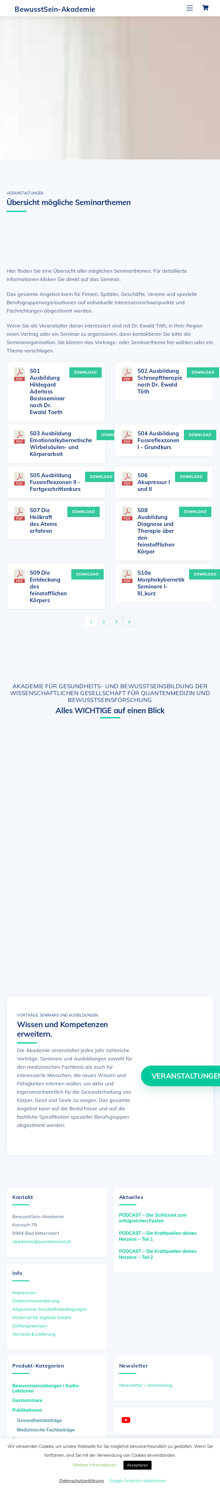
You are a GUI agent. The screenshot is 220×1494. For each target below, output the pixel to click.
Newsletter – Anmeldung (145, 1383)
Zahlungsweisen (29, 1324)
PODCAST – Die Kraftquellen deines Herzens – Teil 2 (158, 1252)
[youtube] (127, 1417)
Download (85, 372)
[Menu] (189, 8)
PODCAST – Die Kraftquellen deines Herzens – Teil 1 (158, 1234)
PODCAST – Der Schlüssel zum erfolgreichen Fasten (153, 1216)
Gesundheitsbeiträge (39, 1418)
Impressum (24, 1290)
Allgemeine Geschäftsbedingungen (49, 1307)
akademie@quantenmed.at (41, 1239)
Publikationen (27, 1408)
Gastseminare (27, 1398)
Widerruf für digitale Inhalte (42, 1315)
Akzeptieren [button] (137, 1465)
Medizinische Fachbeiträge (45, 1427)
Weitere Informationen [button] (94, 1465)
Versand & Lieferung (34, 1332)
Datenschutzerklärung (36, 1299)
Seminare (22, 1437)
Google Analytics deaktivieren (137, 1480)
